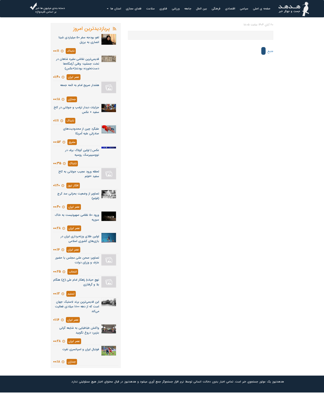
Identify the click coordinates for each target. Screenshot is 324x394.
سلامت (150, 9)
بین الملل (201, 9)
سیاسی (244, 9)
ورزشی (176, 9)
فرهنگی (216, 9)
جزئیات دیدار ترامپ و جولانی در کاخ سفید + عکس (76, 109)
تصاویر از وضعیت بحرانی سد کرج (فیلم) (78, 196)
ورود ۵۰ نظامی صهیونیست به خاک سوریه (77, 217)
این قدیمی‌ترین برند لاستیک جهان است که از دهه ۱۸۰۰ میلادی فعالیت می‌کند (77, 307)
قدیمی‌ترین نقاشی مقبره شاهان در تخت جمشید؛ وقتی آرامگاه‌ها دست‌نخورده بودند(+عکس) (77, 64)
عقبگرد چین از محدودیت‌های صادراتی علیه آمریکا (81, 131)
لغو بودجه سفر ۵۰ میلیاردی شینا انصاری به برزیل (79, 39)
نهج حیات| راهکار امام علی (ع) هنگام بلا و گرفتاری (76, 282)
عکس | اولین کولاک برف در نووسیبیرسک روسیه (82, 152)
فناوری (163, 9)
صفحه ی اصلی (261, 9)
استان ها (114, 9)
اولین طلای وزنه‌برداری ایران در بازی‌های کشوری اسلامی (80, 238)
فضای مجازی (133, 9)
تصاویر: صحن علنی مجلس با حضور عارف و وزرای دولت (77, 260)
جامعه (187, 9)
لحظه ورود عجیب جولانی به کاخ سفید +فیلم (78, 174)
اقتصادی (230, 9)
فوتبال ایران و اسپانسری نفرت (80, 349)
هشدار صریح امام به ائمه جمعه (79, 85)
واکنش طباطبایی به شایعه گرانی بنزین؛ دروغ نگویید (79, 330)
